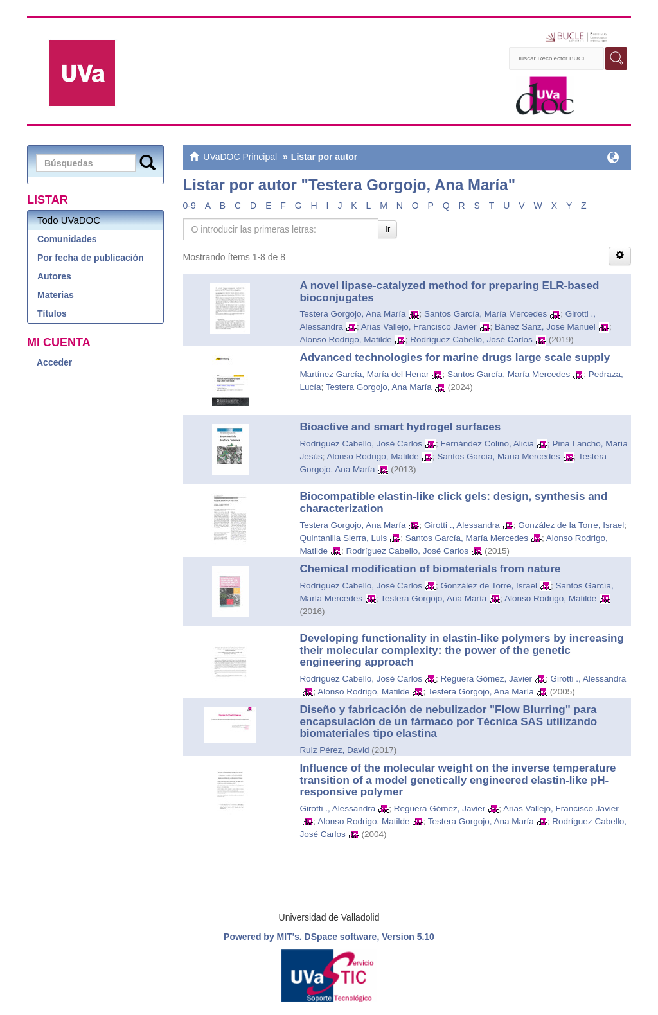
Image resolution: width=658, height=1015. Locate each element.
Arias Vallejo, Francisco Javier (419, 326)
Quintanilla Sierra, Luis (343, 538)
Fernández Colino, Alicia (488, 443)
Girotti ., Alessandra (462, 525)
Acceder (54, 362)
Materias (55, 295)
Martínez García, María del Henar (364, 374)
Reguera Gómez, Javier (487, 679)
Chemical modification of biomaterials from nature (429, 569)
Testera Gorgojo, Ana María (352, 314)
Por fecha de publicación (90, 257)
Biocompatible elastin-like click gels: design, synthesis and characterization (453, 502)
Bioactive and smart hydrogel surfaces (400, 427)
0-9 (189, 205)
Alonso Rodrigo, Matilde (345, 339)
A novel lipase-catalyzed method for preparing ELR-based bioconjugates (449, 291)
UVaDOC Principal (240, 157)
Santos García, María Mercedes (485, 314)
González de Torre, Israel (489, 585)
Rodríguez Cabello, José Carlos (471, 339)
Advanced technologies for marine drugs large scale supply (454, 357)
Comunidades (67, 239)
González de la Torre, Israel (571, 525)
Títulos (52, 313)
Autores (54, 276)
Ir (387, 229)
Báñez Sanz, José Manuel (545, 326)
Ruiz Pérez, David (334, 750)
